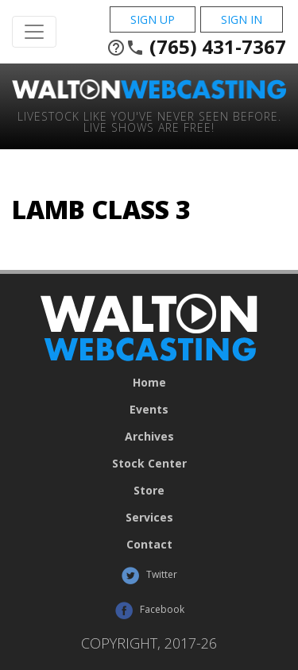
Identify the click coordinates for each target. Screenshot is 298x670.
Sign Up (152, 19)
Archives (149, 436)
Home (149, 382)
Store (149, 490)
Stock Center (149, 463)
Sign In (241, 19)
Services (149, 517)
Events (149, 409)
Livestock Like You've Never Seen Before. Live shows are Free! (149, 121)
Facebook (149, 610)
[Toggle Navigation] (34, 32)
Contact (149, 544)
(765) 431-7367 (196, 47)
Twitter (149, 575)
